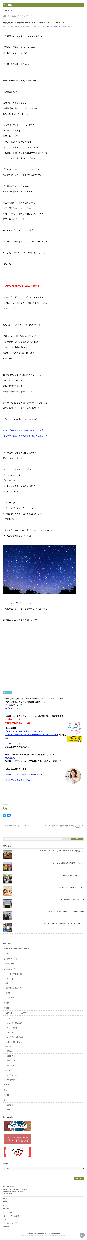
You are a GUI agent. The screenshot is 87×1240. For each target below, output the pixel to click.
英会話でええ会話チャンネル (17, 780)
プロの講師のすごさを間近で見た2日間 (72, 899)
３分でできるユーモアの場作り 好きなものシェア (25, 436)
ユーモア (7, 1018)
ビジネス (9, 1032)
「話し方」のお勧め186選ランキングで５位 (24, 731)
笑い (5, 1100)
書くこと (9, 979)
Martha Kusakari (40, 1233)
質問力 (68, 26)
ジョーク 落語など (14, 1023)
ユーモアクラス (58, 26)
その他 (6, 1008)
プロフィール (7, 1202)
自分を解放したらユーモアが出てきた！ (72, 875)
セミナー (7, 1003)
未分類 (6, 1095)
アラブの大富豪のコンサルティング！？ (16, 826)
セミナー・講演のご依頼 (11, 1216)
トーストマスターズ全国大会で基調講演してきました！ (67, 863)
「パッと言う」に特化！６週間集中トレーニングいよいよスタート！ (63, 924)
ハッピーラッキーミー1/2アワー (16, 1013)
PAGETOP (79, 1178)
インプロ (9, 1070)
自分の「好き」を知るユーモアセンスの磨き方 (23, 430)
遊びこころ (10, 1060)
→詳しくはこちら (13, 708)
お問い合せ (6, 1226)
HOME (5, 1198)
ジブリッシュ (11, 1075)
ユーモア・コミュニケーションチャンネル (23, 774)
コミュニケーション (47, 26)
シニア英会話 (9, 998)
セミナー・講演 (7, 1212)
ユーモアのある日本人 (14, 1037)
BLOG (39, 26)
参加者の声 (10, 1080)
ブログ (5, 1219)
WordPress (32, 1235)
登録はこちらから (13, 758)
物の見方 (9, 1046)
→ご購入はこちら (13, 744)
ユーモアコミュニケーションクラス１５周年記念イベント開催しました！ (62, 851)
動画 (5, 1090)
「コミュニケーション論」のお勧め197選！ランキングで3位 (31, 735)
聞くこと (9, 983)
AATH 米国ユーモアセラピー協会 (16, 948)
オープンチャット (10, 959)
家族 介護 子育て (14, 1042)
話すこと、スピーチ (14, 988)
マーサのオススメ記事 (11, 1223)
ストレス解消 (11, 1028)
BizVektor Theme (43, 1235)
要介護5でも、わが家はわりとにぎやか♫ (71, 887)
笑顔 (64, 26)
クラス (5, 1205)
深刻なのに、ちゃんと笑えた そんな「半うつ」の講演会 (66, 911)
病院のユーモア (12, 1051)
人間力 (6, 1085)
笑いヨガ (9, 1105)
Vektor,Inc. (54, 1235)
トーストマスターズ (14, 974)
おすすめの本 (9, 964)
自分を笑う (10, 1056)
